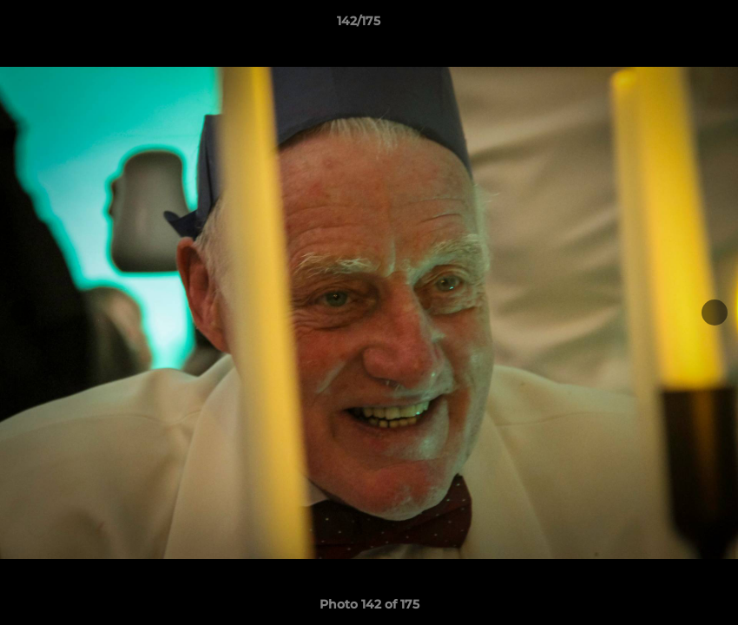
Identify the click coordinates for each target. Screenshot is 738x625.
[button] (665, 25)
